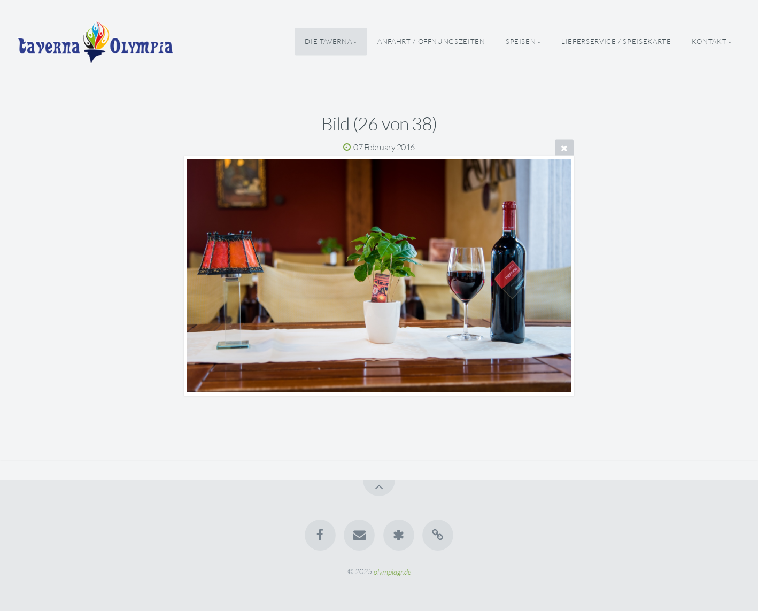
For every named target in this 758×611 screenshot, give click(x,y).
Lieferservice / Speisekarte (616, 41)
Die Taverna (328, 41)
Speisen (521, 41)
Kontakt (709, 41)
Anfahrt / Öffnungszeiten (431, 41)
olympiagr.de (392, 571)
